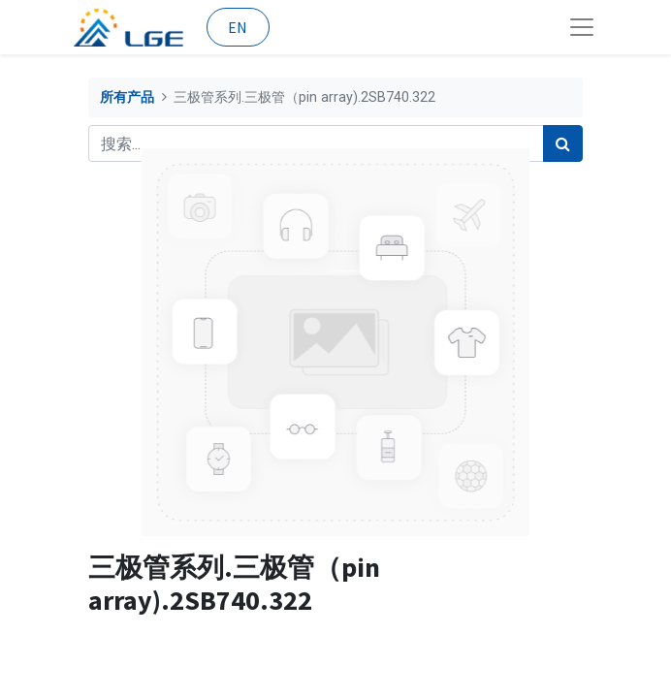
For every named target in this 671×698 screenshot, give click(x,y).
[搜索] (563, 143)
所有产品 (127, 97)
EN (237, 27)
